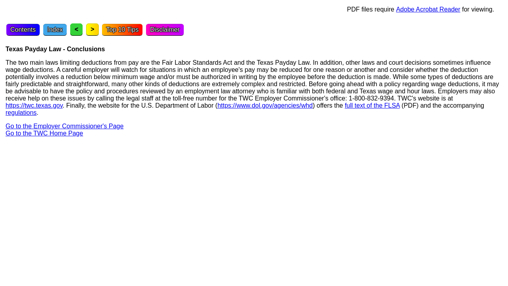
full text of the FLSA (372, 105)
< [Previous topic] (76, 29)
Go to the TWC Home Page (44, 133)
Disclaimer (165, 29)
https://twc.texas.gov (34, 105)
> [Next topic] (92, 29)
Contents (23, 29)
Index (55, 29)
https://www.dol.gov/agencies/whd (265, 105)
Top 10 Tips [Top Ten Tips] (122, 29)
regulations (21, 112)
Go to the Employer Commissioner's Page (64, 126)
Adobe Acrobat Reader (428, 9)
